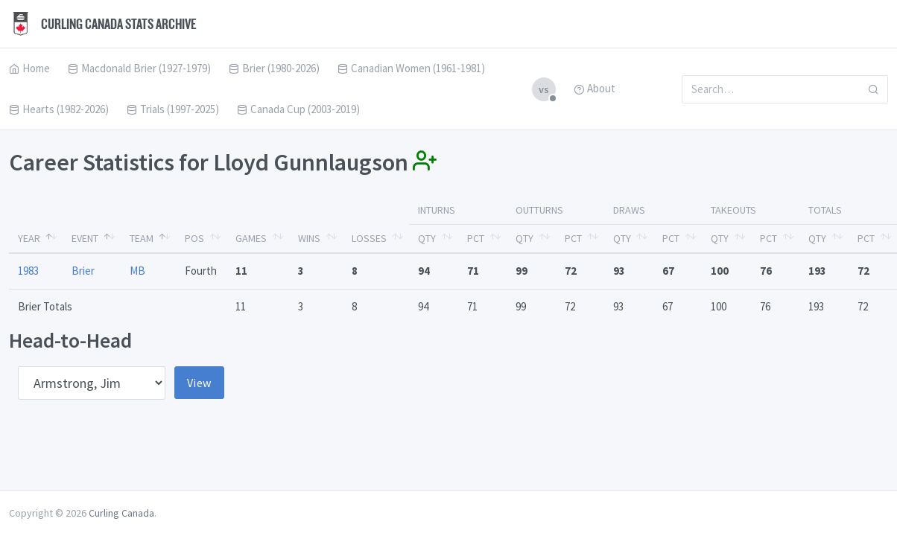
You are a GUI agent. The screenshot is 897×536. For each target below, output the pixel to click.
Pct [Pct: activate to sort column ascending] (475, 238)
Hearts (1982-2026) (59, 109)
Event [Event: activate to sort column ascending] (85, 238)
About (594, 88)
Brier (83, 271)
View (199, 382)
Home (29, 68)
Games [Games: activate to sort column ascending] (251, 238)
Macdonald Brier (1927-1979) (139, 68)
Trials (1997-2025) (173, 109)
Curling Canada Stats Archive (103, 24)
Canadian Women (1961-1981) (411, 68)
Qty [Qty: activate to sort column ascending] (427, 238)
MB (137, 271)
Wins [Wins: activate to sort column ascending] (309, 238)
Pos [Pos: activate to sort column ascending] (194, 238)
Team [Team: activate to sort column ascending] (141, 238)
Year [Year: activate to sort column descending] (29, 238)
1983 (28, 271)
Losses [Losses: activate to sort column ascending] (369, 238)
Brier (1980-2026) (274, 68)
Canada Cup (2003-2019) (298, 109)
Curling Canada (121, 513)
